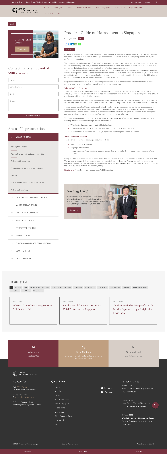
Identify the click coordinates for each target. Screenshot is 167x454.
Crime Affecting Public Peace (39, 286)
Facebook (107, 390)
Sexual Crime (14, 289)
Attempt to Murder (19, 145)
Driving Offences (90, 286)
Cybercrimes (78, 286)
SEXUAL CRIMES (23, 234)
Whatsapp (33, 350)
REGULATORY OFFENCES (27, 211)
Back (12, 22)
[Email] (75, 42)
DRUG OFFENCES (23, 257)
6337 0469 (22, 385)
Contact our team (123, 162)
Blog (141, 9)
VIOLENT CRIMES (23, 135)
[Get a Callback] (83, 345)
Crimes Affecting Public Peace (61, 286)
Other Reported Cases (140, 286)
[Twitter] (69, 42)
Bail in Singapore (91, 9)
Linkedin (106, 386)
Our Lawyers (138, 2)
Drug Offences (102, 286)
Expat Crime (106, 9)
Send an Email (133, 350)
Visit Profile (22, 48)
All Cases (18, 286)
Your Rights (55, 9)
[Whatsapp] (79, 42)
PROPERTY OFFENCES (26, 226)
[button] (157, 2)
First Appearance (75, 9)
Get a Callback (83, 350)
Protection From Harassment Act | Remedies (94, 168)
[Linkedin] (72, 42)
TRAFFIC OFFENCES (25, 219)
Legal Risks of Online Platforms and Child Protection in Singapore (50, 2)
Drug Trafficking (115, 286)
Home (45, 9)
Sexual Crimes (26, 289)
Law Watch (132, 9)
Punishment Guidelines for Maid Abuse (27, 181)
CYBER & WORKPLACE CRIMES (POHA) (33, 242)
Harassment (106, 61)
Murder (14, 174)
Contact (149, 2)
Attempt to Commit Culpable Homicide (27, 152)
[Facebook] (66, 42)
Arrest (64, 9)
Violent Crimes (38, 289)
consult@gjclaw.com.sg (24, 395)
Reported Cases (119, 9)
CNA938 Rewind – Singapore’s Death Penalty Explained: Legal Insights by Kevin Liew (133, 307)
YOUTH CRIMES (23, 249)
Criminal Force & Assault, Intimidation (27, 166)
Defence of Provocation (20, 159)
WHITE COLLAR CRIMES (26, 203)
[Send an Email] (133, 345)
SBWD (151, 443)
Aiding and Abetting (19, 188)
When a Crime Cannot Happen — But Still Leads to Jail (137, 389)
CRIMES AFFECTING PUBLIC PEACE (31, 196)
